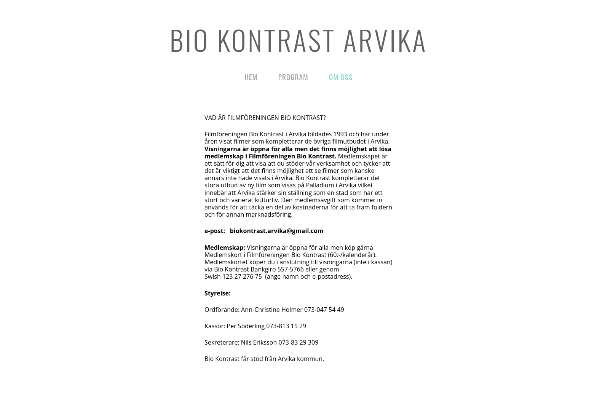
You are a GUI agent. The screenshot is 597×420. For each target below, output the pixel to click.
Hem (250, 76)
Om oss (341, 76)
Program (293, 76)
